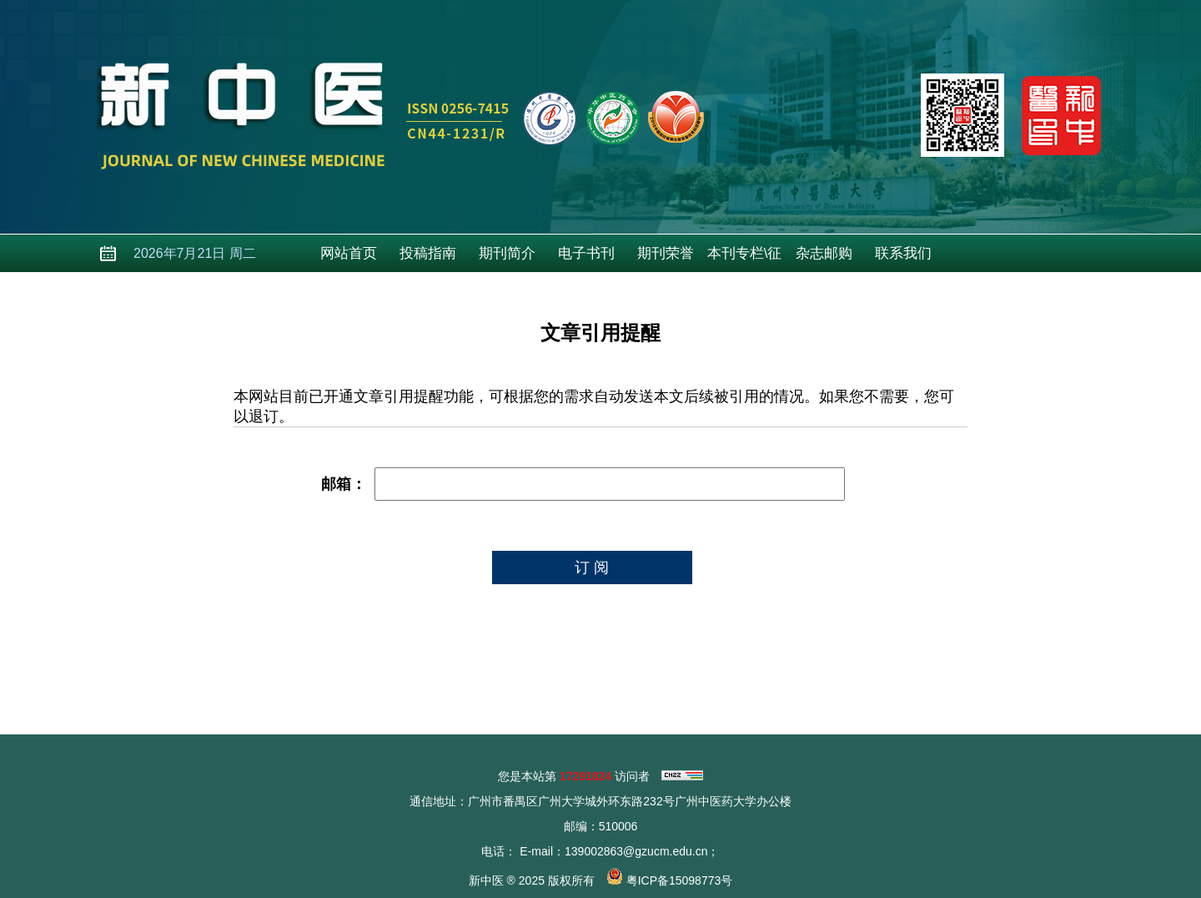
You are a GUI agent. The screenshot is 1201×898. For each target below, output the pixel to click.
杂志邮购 (824, 253)
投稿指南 (427, 253)
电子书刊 (586, 253)
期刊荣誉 (665, 253)
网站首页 (348, 253)
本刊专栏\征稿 (744, 258)
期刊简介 (507, 253)
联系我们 (903, 253)
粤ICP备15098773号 (679, 880)
